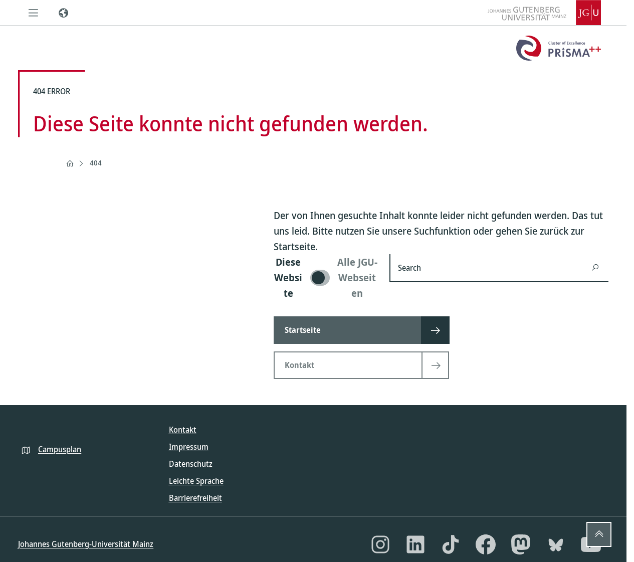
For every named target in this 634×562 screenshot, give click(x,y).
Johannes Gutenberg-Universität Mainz (85, 543)
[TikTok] (451, 544)
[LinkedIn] (415, 544)
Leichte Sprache (196, 480)
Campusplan (59, 449)
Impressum (188, 446)
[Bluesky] (556, 544)
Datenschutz (191, 463)
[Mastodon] (521, 544)
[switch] (325, 277)
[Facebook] (486, 544)
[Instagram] (380, 544)
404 (96, 162)
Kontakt (182, 429)
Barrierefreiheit (195, 497)
